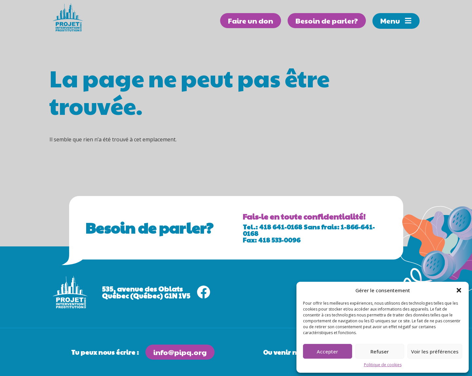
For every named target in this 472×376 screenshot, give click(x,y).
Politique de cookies (383, 364)
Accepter (327, 351)
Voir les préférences (435, 351)
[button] (459, 290)
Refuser (379, 351)
